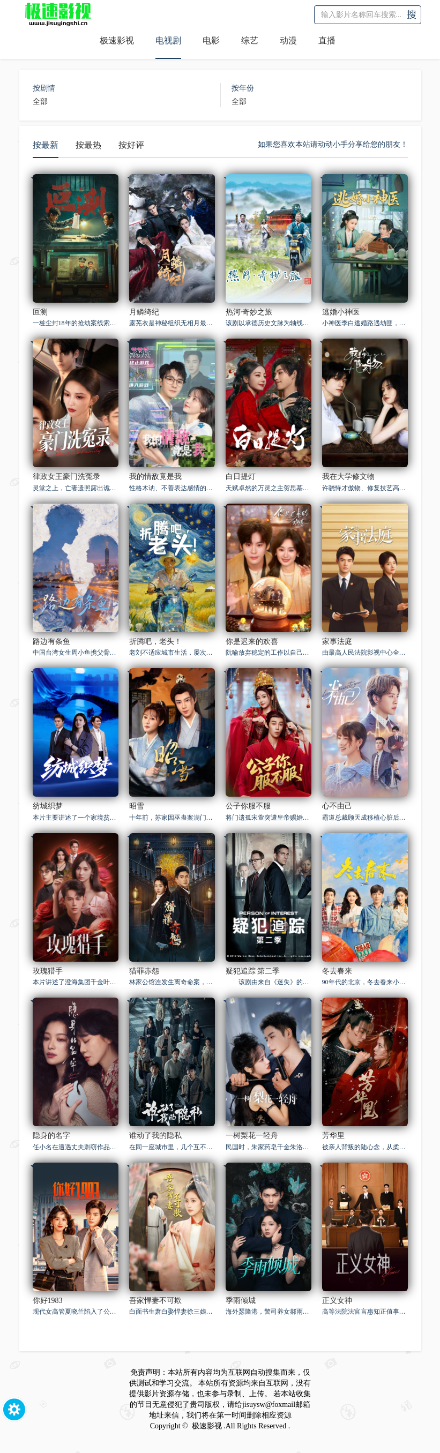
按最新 (45, 144)
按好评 (131, 144)
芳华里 (333, 1136)
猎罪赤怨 (144, 971)
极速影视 (117, 40)
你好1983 (48, 1301)
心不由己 (337, 806)
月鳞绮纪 (144, 312)
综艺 (249, 40)
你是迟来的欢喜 (252, 642)
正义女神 (337, 1301)
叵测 (40, 312)
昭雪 (136, 806)
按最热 (88, 144)
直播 (326, 40)
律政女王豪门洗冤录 (66, 477)
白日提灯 (241, 477)
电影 (211, 40)
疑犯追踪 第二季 (253, 971)
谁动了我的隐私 (155, 1136)
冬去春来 (337, 971)
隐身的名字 (51, 1136)
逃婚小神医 (341, 312)
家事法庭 (337, 642)
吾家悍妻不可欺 (155, 1301)
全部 (40, 102)
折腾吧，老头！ (155, 642)
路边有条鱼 (51, 642)
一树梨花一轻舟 (252, 1136)
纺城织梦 (48, 806)
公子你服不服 (248, 806)
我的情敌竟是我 (155, 477)
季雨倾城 (241, 1301)
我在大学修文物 (348, 477)
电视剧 (168, 40)
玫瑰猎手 (48, 971)
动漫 (288, 40)
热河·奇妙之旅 (249, 312)
